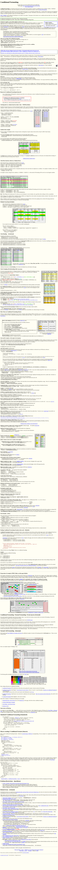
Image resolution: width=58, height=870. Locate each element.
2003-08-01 (26, 509)
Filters (1, 15)
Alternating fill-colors (6, 813)
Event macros (2, 316)
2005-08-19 (22, 602)
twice (20, 99)
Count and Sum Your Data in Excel (22, 839)
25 (31, 695)
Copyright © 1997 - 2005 (4, 868)
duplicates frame (19, 840)
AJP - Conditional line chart (43, 819)
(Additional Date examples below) (29, 158)
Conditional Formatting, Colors (19, 597)
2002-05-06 (37, 427)
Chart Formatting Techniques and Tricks (10, 819)
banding (44, 239)
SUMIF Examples (6, 856)
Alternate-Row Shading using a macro (9, 812)
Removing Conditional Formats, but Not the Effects (13, 599)
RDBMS (24, 854)
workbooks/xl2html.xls (32, 587)
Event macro (6, 26)
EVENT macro (30, 623)
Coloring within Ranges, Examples (9, 705)
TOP (37, 864)
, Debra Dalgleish (20, 511)
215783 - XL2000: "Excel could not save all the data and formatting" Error (16, 796)
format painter (45, 570)
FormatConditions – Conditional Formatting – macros (10, 792)
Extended (9, 842)
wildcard (17, 456)
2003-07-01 (52, 403)
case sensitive (10, 453)
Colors (25, 677)
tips (33, 695)
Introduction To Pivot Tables (26, 852)
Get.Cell (23, 358)
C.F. (34, 824)
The (1, 677)
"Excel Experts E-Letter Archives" (23, 693)
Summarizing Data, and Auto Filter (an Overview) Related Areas (27, 805)
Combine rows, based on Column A (9, 827)
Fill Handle (5, 846)
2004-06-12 (30, 739)
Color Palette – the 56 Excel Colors (9, 707)
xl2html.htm (30, 578)
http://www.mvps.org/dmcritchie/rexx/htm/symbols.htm (29, 675)
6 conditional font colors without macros (12, 848)
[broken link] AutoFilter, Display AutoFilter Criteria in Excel (13, 815)
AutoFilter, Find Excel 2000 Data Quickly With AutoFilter (13, 818)
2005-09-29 (20, 371)
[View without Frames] (29, 6)
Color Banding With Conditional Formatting (10, 824)
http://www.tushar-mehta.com (15, 854)
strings (10, 390)
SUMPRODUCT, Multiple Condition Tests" (36, 615)
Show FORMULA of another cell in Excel (14, 636)
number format (25, 69)
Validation (5, 15)
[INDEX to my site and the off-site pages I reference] (34, 863)
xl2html (21, 582)
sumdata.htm (21, 264)
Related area (21, 703)
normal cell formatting (43, 9)
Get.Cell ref (26, 371)
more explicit (40, 56)
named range (18, 78)
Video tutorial (40, 65)
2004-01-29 (21, 415)
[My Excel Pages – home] (19, 863)
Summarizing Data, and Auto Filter (9, 703)
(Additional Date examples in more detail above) (29, 425)
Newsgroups (21, 809)
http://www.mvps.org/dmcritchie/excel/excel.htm (31, 5)
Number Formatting (6, 850)
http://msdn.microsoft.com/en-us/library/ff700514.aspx (13, 36)
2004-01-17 (17, 721)
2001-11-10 (7, 371)
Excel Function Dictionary (7, 844)
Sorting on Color (6, 709)
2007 (42, 34)
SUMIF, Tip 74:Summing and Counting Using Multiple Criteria (14, 857)
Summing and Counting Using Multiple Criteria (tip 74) (16, 838)
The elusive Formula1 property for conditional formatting (26, 568)
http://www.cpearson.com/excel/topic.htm (43, 697)
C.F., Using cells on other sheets (46, 824)
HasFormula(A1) (14, 350)
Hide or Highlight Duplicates (8, 849)
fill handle (39, 570)
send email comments (26, 865)
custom (13, 570)
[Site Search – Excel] (23, 864)
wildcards (30, 460)
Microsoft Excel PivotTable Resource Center (13, 853)
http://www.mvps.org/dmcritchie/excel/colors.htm (28, 674)
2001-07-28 (22, 320)
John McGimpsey (25, 739)
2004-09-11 (30, 468)
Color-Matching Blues (6, 826)
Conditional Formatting (7, 691)
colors (23, 26)
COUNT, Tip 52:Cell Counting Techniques (10, 832)
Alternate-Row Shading (7, 811)
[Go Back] (30, 864)
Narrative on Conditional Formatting (49, 693)
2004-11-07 (42, 843)
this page (25, 840)
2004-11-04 (50, 361)
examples (13, 825)
